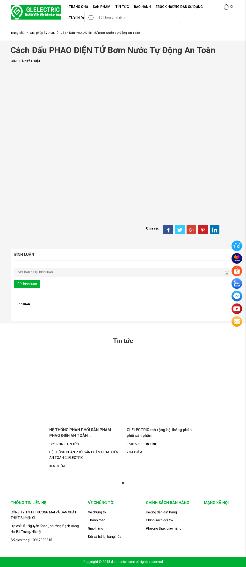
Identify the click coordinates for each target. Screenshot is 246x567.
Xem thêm (57, 466)
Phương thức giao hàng (163, 528)
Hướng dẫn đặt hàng (161, 512)
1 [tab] (123, 483)
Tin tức (122, 7)
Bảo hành (142, 7)
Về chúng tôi (97, 512)
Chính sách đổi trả (159, 520)
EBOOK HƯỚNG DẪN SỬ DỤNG (179, 7)
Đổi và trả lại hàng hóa (104, 537)
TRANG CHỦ (78, 7)
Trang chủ (17, 33)
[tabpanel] (84, 411)
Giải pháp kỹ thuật (42, 33)
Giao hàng (95, 528)
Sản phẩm (101, 7)
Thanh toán (97, 520)
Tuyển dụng (79, 18)
